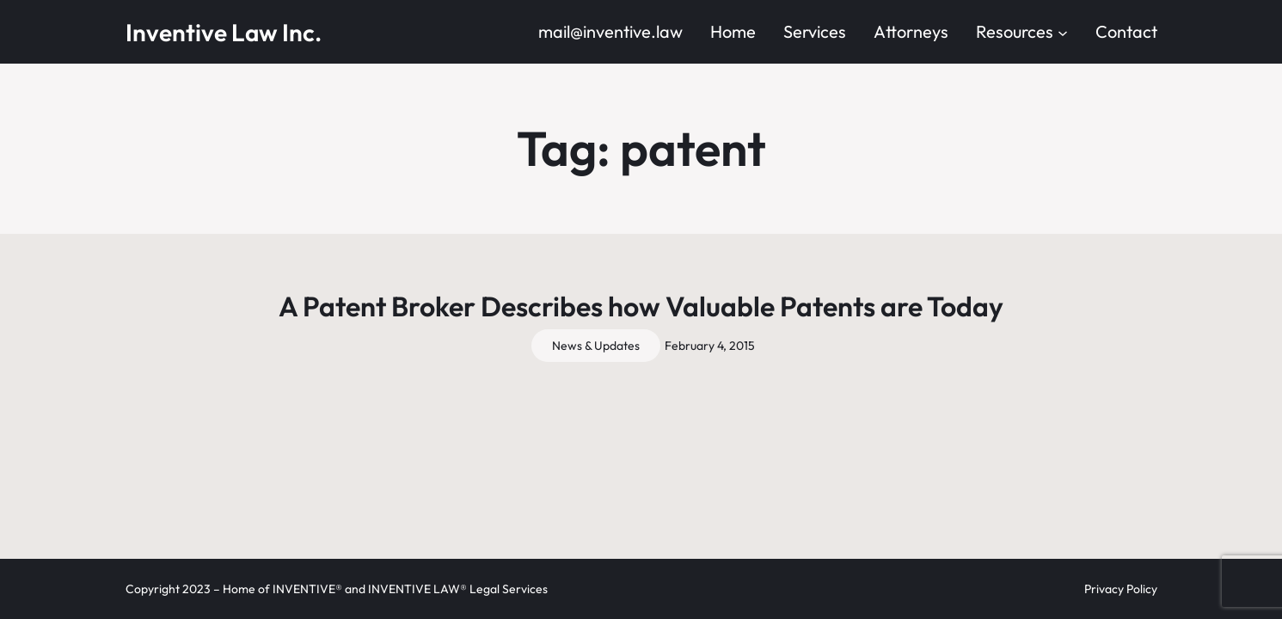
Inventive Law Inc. (224, 32)
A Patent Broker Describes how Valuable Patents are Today (641, 306)
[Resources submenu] (1063, 32)
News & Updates (596, 345)
